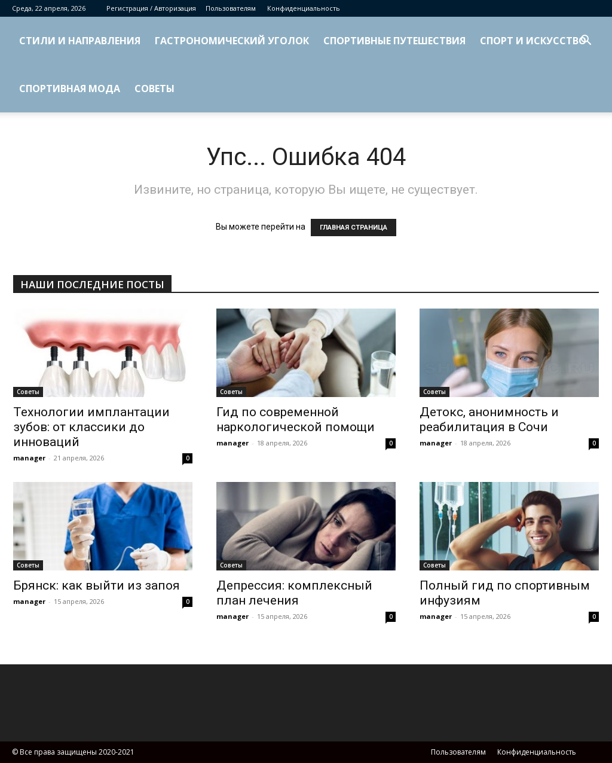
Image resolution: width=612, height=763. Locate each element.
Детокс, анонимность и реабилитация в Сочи (489, 419)
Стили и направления (79, 40)
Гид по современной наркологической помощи (295, 419)
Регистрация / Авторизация (151, 8)
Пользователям (231, 8)
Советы (154, 88)
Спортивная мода (69, 88)
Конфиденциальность (303, 8)
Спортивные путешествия (394, 40)
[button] (585, 41)
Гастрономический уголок (232, 40)
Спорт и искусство (533, 40)
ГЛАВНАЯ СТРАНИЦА (353, 227)
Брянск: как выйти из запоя (96, 585)
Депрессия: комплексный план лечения (294, 593)
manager (29, 457)
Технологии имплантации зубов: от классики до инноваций (91, 427)
